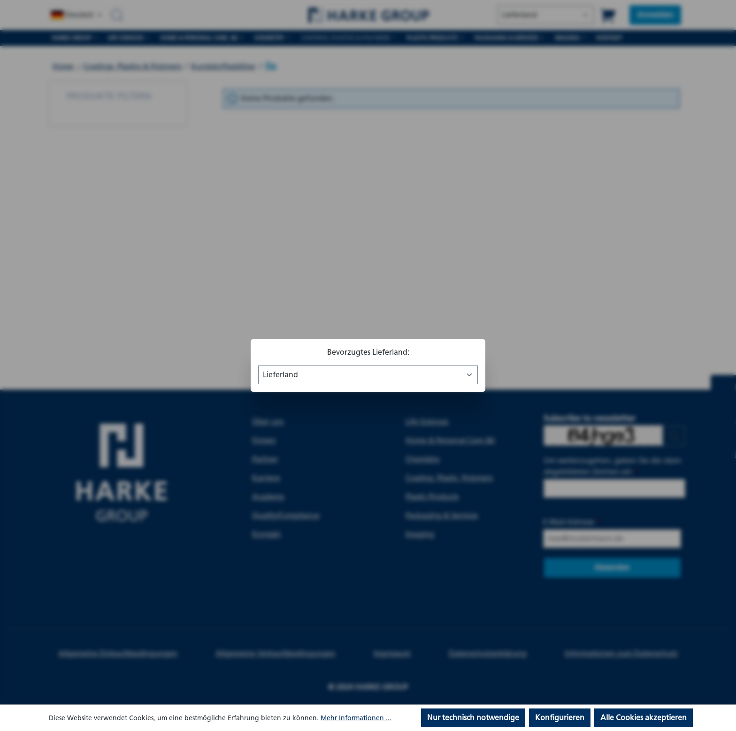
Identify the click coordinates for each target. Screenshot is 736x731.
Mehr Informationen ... (356, 718)
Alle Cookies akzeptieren (643, 717)
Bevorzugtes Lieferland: (368, 352)
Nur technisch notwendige (473, 717)
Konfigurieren (559, 717)
